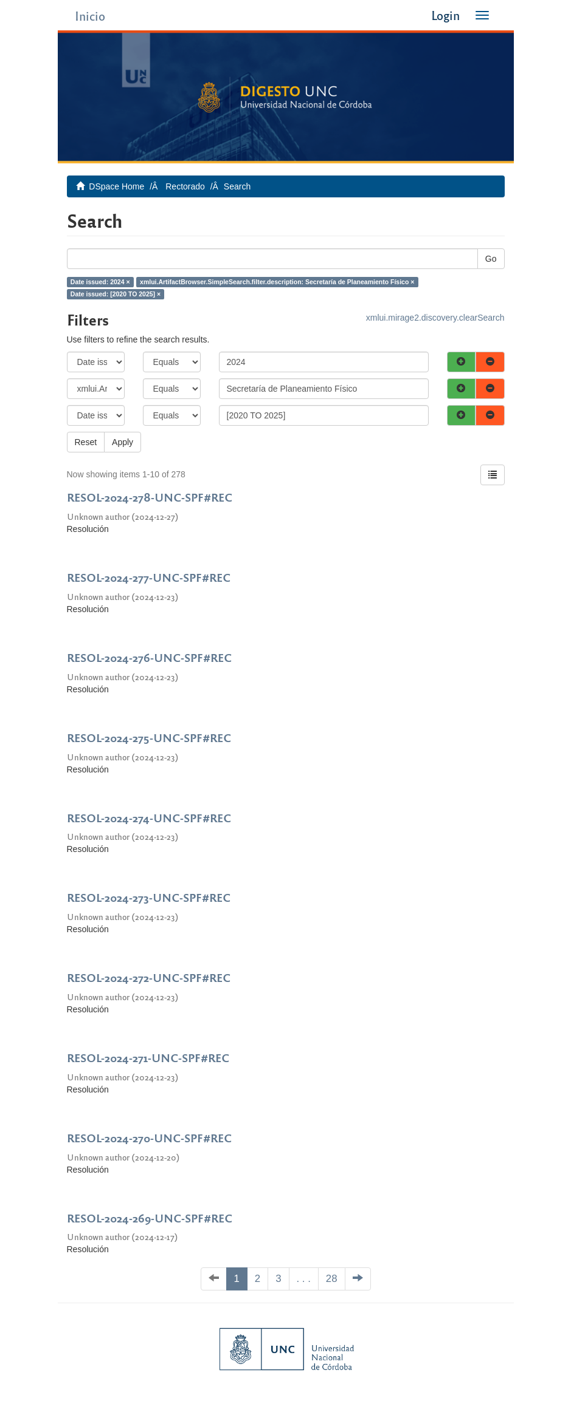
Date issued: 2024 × (100, 281)
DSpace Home (116, 186)
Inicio (90, 15)
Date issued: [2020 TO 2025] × (116, 294)
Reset (86, 442)
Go (491, 259)
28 (331, 1278)
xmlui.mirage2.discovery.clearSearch (435, 317)
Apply (122, 442)
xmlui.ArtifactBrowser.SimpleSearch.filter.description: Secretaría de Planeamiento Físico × (277, 281)
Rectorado (185, 186)
